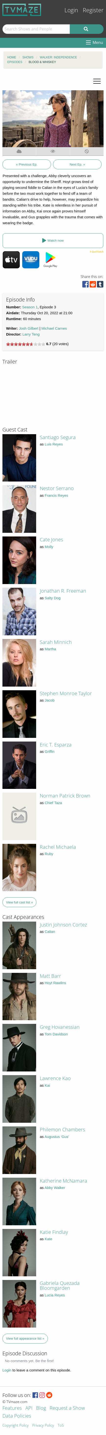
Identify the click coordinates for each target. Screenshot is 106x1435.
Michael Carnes (54, 328)
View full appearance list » (25, 1338)
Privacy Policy (43, 1425)
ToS (61, 1425)
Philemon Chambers (62, 1129)
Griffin (49, 751)
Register (93, 10)
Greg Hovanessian (60, 1027)
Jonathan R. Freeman (63, 590)
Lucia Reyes (55, 1295)
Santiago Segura (58, 437)
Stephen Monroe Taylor (66, 693)
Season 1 (30, 307)
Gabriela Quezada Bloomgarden (60, 1285)
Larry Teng (31, 334)
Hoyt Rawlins (55, 983)
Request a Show (67, 1408)
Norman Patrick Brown (65, 795)
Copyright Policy (15, 1425)
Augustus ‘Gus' (56, 1137)
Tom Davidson (56, 1034)
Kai (47, 1085)
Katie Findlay (54, 1232)
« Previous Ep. (26, 164)
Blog (41, 1408)
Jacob (49, 700)
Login (71, 10)
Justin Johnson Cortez (63, 924)
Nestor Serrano (57, 488)
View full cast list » (19, 902)
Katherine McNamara (63, 1180)
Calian (50, 931)
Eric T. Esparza (56, 744)
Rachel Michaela (58, 847)
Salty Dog (53, 598)
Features (12, 1408)
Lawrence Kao (55, 1078)
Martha (50, 649)
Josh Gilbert (28, 328)
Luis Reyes (54, 444)
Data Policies (16, 1416)
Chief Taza (53, 803)
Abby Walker (54, 1188)
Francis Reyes (56, 495)
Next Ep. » (77, 164)
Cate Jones (51, 539)
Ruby (49, 854)
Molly (49, 547)
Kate (48, 1239)
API (28, 1408)
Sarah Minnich (56, 642)
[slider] (25, 344)
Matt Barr (50, 976)
